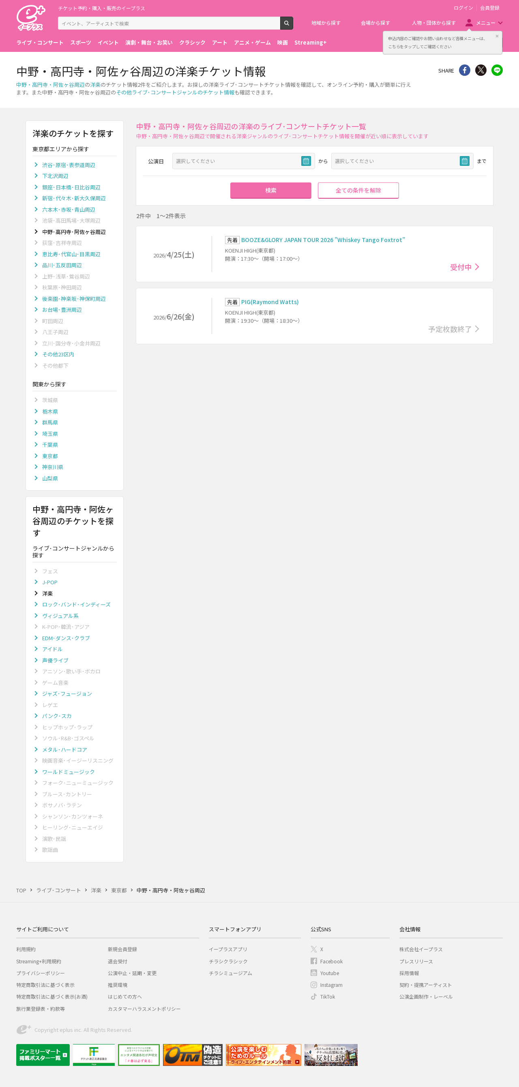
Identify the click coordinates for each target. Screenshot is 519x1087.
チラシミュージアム (230, 972)
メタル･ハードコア (64, 749)
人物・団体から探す (434, 22)
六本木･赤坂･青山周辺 (68, 209)
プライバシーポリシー (40, 972)
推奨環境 (117, 984)
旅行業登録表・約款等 (40, 1008)
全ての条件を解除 (358, 190)
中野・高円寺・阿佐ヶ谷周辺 (50, 84)
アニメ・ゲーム (252, 42)
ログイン (463, 8)
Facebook (331, 961)
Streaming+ (310, 42)
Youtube (329, 972)
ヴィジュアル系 (60, 616)
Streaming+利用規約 (38, 961)
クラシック (192, 42)
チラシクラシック (228, 961)
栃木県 (50, 411)
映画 (282, 42)
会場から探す (375, 22)
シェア (464, 70)
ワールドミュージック (68, 772)
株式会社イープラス (421, 948)
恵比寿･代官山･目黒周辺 (71, 254)
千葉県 (50, 444)
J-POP (50, 582)
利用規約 (26, 948)
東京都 (50, 456)
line (497, 70)
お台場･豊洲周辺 (62, 309)
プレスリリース (416, 961)
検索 (271, 190)
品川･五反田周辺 (62, 265)
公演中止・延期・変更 (132, 972)
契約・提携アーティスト (425, 984)
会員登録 (490, 8)
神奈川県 (52, 467)
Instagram (331, 984)
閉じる (497, 36)
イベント (108, 42)
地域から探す (326, 22)
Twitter (481, 70)
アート (219, 42)
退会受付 (117, 961)
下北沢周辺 (55, 176)
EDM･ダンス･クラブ (66, 638)
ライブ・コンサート (40, 42)
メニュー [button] (485, 22)
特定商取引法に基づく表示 (45, 984)
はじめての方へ (125, 996)
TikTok (327, 996)
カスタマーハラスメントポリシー (144, 1008)
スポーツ (80, 42)
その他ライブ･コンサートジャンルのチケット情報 (175, 92)
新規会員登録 (122, 948)
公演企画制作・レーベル (426, 996)
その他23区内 (58, 354)
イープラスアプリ (228, 948)
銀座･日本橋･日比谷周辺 (71, 187)
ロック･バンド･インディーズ (76, 604)
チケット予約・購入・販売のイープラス (101, 7)
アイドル (52, 649)
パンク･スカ (57, 716)
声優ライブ (55, 660)
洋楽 (95, 84)
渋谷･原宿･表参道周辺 (68, 165)
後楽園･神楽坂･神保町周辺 (74, 298)
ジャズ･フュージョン (67, 693)
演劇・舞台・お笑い (149, 42)
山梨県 (50, 478)
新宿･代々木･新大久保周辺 (74, 198)
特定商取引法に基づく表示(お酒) (52, 996)
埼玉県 (50, 433)
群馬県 (50, 422)
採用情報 (409, 972)
